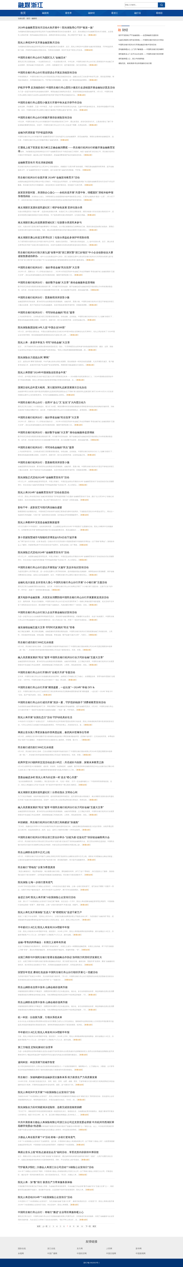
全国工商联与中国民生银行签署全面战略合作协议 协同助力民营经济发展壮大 (60, 957)
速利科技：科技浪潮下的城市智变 (36, 1062)
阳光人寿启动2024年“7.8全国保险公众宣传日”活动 (45, 1197)
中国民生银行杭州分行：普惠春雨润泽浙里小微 (43, 297)
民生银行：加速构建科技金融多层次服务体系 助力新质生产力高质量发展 (57, 1077)
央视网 (21, 1253)
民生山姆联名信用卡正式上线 (34, 852)
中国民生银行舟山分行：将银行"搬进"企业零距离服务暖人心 (51, 1212)
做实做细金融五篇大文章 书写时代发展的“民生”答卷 (46, 627)
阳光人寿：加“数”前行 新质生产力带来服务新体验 (45, 1182)
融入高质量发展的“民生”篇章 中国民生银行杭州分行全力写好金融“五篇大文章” (61, 657)
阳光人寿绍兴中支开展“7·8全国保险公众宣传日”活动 (46, 1092)
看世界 (68, 13)
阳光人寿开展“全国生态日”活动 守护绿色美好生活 (45, 717)
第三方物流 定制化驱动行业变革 (35, 1047)
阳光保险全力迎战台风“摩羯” (34, 357)
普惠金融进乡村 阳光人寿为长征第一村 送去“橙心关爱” (48, 777)
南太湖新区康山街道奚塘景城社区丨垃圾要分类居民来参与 (50, 222)
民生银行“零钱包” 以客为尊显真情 (36, 867)
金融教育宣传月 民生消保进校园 (35, 162)
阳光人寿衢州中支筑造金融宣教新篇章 (39, 522)
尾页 (94, 1226)
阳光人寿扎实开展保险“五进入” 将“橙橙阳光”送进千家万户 (50, 912)
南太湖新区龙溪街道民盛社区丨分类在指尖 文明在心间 (47, 792)
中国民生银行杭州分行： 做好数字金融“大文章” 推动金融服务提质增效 (56, 282)
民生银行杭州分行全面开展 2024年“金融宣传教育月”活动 (49, 177)
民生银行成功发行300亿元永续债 (35, 642)
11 (82, 1226)
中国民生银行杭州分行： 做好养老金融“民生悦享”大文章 (49, 267)
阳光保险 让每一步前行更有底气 (35, 882)
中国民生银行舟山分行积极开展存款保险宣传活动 (45, 117)
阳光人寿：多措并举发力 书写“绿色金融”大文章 (44, 342)
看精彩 (159, 13)
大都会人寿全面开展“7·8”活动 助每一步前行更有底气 (46, 1137)
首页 (23, 13)
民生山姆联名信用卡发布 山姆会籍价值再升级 (43, 987)
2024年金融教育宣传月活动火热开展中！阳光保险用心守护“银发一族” (56, 27)
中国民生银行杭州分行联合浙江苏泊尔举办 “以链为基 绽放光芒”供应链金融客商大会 (64, 837)
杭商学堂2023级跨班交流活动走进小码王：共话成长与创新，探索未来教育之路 (61, 762)
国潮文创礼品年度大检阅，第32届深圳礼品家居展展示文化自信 (52, 387)
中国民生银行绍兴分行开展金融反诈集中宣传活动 (137, 45)
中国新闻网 (140, 1253)
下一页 (88, 1226)
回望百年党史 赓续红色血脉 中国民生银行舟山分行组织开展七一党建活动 (58, 972)
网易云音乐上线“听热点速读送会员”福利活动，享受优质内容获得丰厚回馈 (58, 1152)
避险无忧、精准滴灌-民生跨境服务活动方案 (135, 63)
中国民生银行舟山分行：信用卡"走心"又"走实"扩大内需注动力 (52, 402)
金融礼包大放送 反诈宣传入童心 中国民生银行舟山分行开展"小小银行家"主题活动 (62, 582)
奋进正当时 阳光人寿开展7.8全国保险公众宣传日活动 (47, 897)
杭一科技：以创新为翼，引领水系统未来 (40, 1017)
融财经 (91, 13)
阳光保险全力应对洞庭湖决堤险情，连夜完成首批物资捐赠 (50, 1107)
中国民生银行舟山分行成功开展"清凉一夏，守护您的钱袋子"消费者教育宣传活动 (62, 702)
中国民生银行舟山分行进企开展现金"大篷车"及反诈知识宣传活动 (53, 567)
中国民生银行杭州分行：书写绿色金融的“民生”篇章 (46, 447)
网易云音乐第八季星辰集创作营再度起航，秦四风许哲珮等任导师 (53, 732)
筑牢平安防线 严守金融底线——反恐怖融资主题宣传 (138, 35)
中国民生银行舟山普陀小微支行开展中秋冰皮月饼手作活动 (50, 102)
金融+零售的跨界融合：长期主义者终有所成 (42, 942)
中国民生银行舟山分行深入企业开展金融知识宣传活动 (47, 612)
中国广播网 (52, 1253)
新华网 (139, 1248)
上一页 (44, 1226)
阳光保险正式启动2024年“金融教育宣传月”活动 (43, 477)
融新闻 (45, 13)
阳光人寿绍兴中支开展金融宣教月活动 (39, 42)
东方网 (80, 1248)
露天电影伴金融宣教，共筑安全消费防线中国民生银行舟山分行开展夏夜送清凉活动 (63, 597)
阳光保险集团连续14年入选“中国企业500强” (41, 327)
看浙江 (114, 13)
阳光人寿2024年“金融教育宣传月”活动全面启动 (43, 492)
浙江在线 (51, 1248)
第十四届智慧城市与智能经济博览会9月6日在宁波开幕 (47, 537)
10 (77, 1226)
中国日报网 (111, 1253)
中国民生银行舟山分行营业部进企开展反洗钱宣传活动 (47, 72)
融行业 (137, 13)
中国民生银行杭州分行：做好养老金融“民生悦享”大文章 (48, 417)
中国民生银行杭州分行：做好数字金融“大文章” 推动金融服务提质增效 (56, 432)
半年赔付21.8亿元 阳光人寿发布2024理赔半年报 (43, 927)
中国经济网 (82, 1253)
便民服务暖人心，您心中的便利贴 (131, 59)
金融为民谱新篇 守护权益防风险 (35, 132)
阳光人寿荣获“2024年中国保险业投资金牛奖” (42, 372)
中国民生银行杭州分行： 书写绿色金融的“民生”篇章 (46, 312)
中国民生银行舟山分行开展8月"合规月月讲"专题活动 (46, 672)
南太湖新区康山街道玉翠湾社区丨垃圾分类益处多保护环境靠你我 (53, 237)
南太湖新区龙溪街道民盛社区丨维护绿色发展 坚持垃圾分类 (50, 207)
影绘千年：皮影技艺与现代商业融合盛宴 (40, 507)
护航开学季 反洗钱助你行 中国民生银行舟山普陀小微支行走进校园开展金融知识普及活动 (66, 87)
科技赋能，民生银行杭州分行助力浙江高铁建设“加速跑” (48, 822)
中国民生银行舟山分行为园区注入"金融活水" (42, 57)
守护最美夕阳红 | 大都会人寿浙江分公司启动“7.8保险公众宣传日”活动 (56, 1167)
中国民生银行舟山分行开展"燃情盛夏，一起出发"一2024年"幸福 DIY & (56, 687)
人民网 (109, 1248)
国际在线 (22, 1248)
